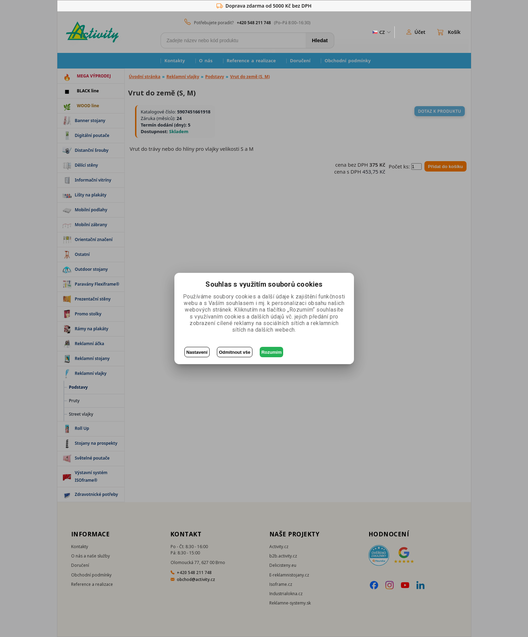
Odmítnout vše (234, 352)
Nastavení (197, 352)
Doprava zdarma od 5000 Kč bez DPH (264, 6)
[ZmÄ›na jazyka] (381, 32)
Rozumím (271, 352)
